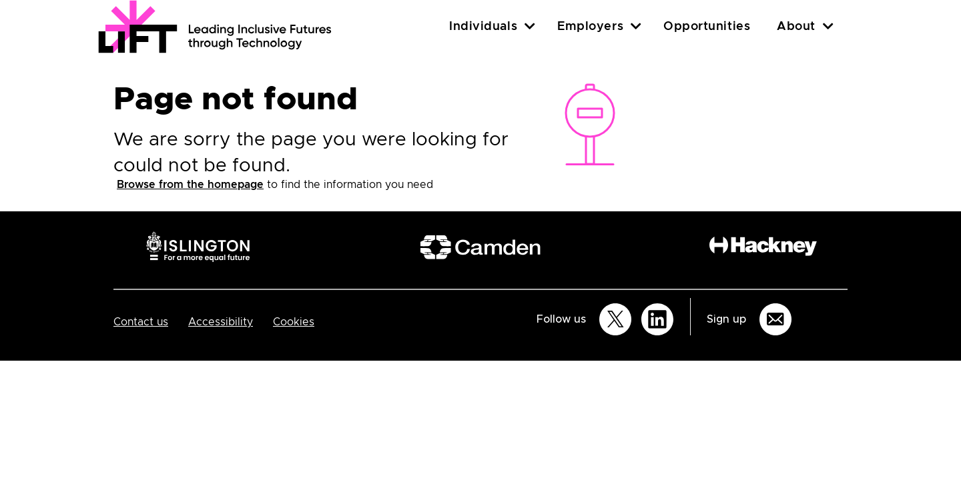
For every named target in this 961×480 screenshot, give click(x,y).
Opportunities (706, 27)
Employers (590, 27)
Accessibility (220, 322)
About (796, 27)
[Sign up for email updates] (775, 319)
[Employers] (636, 26)
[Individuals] (530, 26)
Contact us (140, 322)
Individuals (483, 27)
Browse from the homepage (190, 184)
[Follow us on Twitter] (615, 319)
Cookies (293, 322)
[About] (828, 26)
